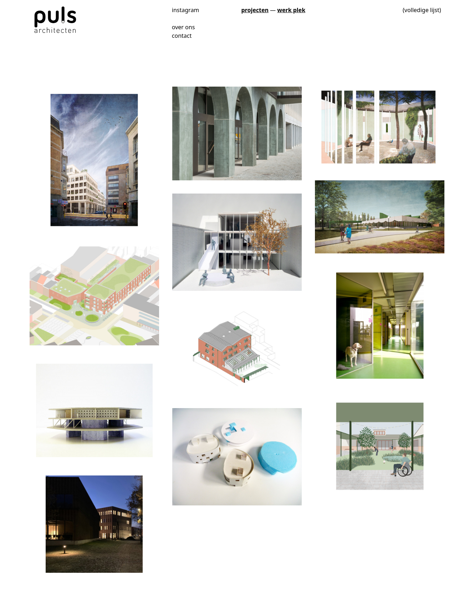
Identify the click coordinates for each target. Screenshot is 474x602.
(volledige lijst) (422, 10)
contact (182, 36)
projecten (255, 10)
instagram (185, 9)
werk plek (291, 10)
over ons (183, 27)
